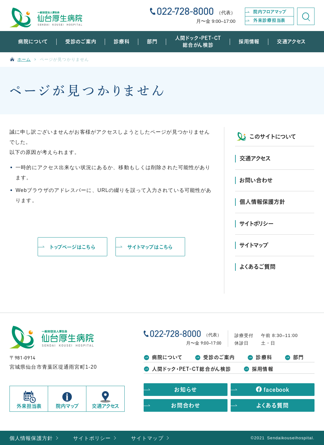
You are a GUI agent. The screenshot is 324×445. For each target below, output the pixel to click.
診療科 (264, 357)
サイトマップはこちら (150, 247)
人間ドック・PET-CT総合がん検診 (191, 369)
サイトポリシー (92, 438)
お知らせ (185, 389)
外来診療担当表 (269, 20)
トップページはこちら (73, 247)
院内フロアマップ (270, 12)
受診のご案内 (219, 357)
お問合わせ (185, 405)
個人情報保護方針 (31, 438)
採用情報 (262, 369)
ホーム (24, 59)
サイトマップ (147, 438)
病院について (167, 357)
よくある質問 (272, 405)
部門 (298, 357)
